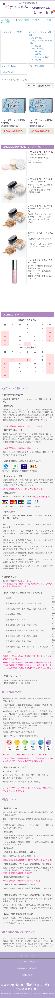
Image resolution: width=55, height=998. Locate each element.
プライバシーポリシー (27, 962)
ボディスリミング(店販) (12, 32)
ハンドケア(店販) (36, 66)
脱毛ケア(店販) (8, 72)
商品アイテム (11, 20)
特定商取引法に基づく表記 (27, 968)
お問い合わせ (27, 975)
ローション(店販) (37, 49)
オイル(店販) (36, 54)
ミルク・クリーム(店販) (40, 57)
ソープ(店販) (36, 46)
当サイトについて (27, 955)
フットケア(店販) (9, 66)
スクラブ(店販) (36, 38)
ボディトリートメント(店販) (41, 20)
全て (2, 20)
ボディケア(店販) (23, 20)
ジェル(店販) (36, 51)
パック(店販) (5, 22)
